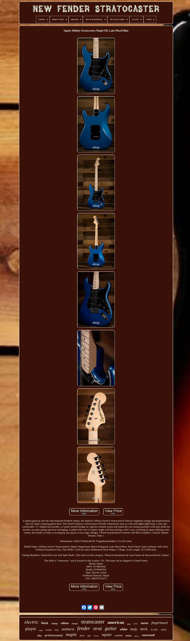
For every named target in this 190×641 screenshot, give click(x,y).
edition (65, 623)
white (123, 629)
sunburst (67, 629)
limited (128, 636)
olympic (75, 623)
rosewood (148, 635)
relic (89, 636)
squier (107, 634)
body (133, 629)
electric (31, 622)
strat (97, 628)
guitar (111, 628)
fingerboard (159, 623)
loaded (49, 630)
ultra (82, 635)
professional (54, 635)
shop (56, 630)
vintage (54, 623)
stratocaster (92, 622)
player (30, 628)
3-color (154, 629)
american (115, 622)
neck (144, 629)
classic (96, 636)
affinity (136, 636)
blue (40, 635)
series (144, 623)
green (136, 624)
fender (83, 628)
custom (119, 635)
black (44, 623)
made (41, 630)
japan (129, 624)
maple (71, 634)
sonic (164, 629)
